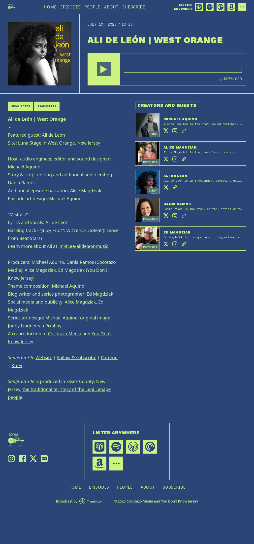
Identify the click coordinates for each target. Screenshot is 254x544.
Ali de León (175, 175)
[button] (104, 69)
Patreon (109, 357)
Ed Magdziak (176, 232)
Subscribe (133, 7)
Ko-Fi (17, 365)
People (92, 7)
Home (50, 7)
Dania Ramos (80, 262)
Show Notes (20, 106)
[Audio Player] (167, 69)
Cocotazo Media (64, 334)
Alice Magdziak (179, 147)
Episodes (71, 7)
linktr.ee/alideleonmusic (83, 246)
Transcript (46, 106)
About (111, 7)
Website (43, 357)
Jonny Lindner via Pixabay (35, 326)
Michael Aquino (48, 262)
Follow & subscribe (76, 357)
